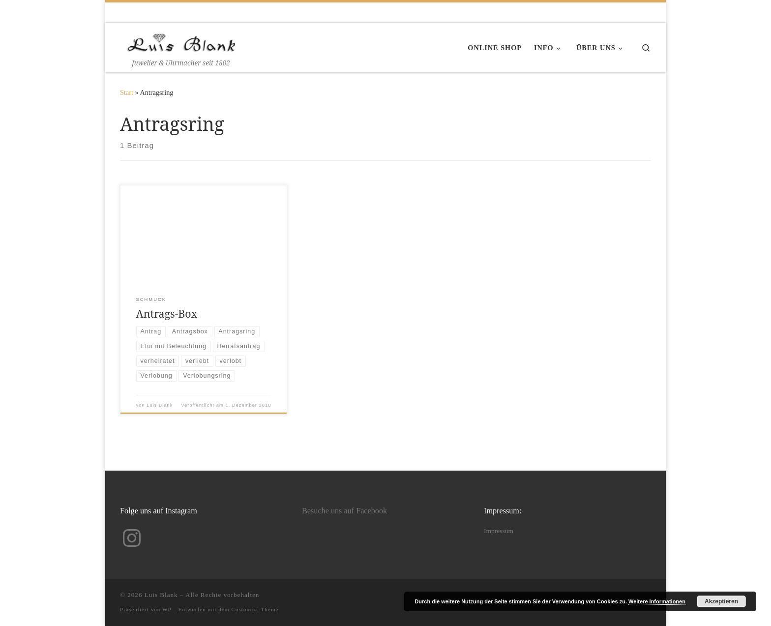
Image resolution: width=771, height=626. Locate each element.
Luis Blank (160, 405)
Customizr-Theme (254, 609)
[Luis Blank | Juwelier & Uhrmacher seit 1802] (181, 41)
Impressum (498, 531)
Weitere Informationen (656, 601)
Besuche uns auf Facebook (344, 511)
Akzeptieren (721, 601)
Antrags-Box (166, 313)
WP (166, 609)
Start (126, 92)
